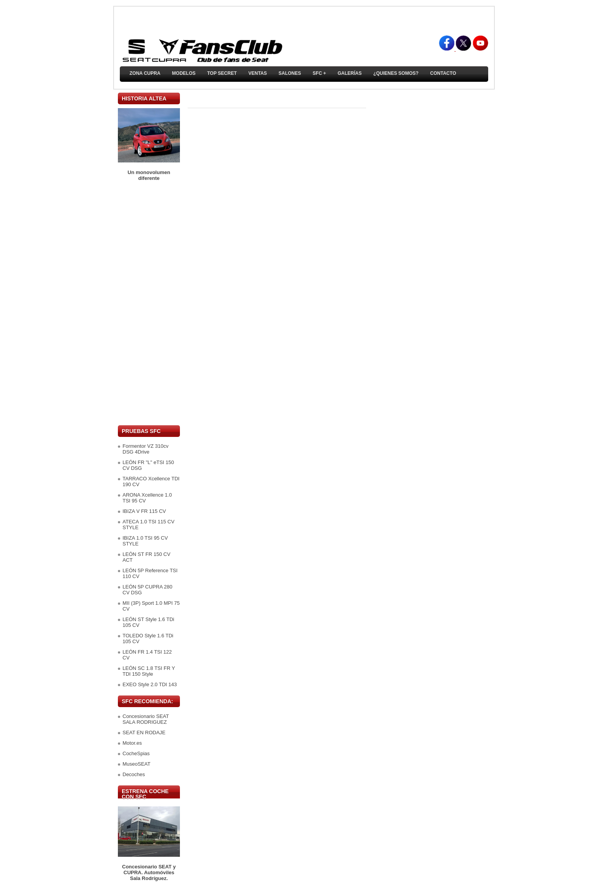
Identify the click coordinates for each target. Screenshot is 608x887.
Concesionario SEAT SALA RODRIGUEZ (146, 719)
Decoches (134, 774)
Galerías (350, 73)
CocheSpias (136, 753)
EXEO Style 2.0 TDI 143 (150, 684)
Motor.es (132, 743)
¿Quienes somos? (396, 73)
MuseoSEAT (136, 764)
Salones (289, 73)
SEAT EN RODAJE (144, 732)
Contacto (443, 73)
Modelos (184, 73)
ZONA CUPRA (145, 73)
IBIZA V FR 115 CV (144, 511)
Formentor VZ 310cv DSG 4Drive (146, 449)
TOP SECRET (222, 73)
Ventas (257, 73)
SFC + (319, 73)
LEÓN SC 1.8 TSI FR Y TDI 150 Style (149, 671)
